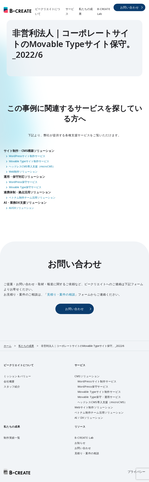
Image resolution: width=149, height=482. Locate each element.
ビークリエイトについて (47, 11)
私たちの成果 (86, 11)
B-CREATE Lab (103, 11)
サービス (70, 11)
